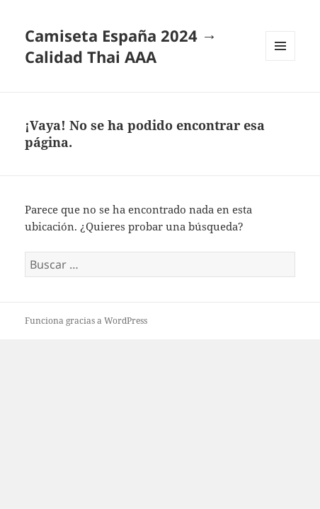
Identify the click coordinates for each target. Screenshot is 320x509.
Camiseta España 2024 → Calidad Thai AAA (121, 46)
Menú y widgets (280, 60)
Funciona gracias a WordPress (86, 321)
